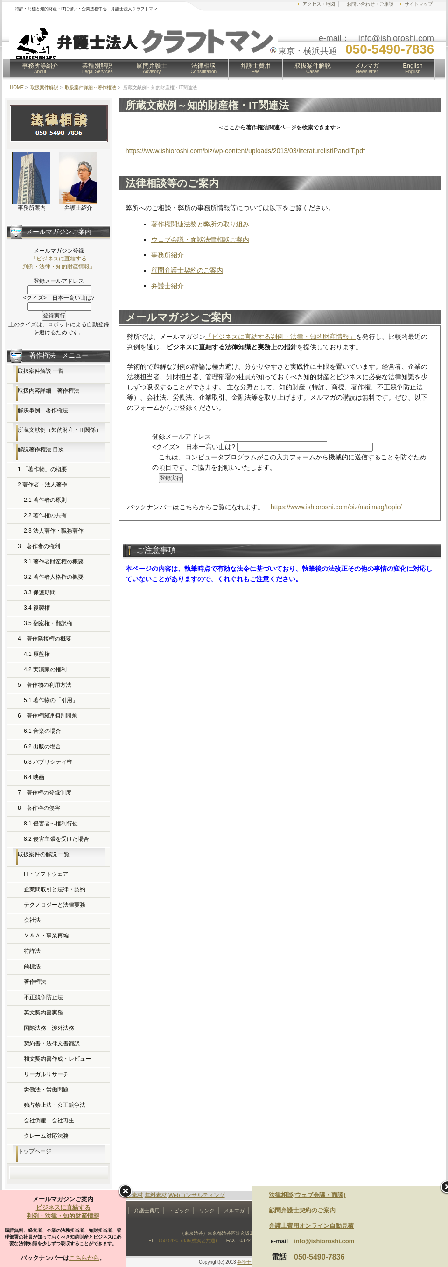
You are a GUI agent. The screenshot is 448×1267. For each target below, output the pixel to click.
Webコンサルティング (196, 1195)
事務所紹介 (167, 255)
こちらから (84, 1257)
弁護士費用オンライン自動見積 (311, 1225)
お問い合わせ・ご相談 (370, 4)
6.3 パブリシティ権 (48, 762)
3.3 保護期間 (40, 592)
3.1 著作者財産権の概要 (54, 561)
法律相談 (204, 68)
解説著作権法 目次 (41, 449)
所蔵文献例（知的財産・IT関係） (59, 430)
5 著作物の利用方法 (44, 685)
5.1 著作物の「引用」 (51, 700)
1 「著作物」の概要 (42, 469)
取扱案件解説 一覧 (41, 371)
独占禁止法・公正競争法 (54, 1105)
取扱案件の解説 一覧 (44, 854)
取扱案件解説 (312, 68)
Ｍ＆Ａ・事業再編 (46, 935)
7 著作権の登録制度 (44, 792)
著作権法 (35, 981)
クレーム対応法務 (46, 1136)
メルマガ (367, 68)
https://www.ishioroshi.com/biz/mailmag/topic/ (336, 507)
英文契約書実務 (43, 1012)
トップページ (34, 1151)
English (413, 68)
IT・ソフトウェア (46, 874)
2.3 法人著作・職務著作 (54, 531)
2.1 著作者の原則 (45, 500)
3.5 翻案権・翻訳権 (48, 623)
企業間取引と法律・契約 (54, 889)
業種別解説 (97, 68)
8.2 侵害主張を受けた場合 (56, 839)
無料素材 (156, 1195)
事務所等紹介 (40, 68)
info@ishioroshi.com (324, 1241)
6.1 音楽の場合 (42, 731)
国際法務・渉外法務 (49, 1028)
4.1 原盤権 (37, 654)
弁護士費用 (255, 68)
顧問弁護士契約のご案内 (187, 270)
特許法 (32, 951)
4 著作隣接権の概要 (44, 638)
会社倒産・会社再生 (49, 1120)
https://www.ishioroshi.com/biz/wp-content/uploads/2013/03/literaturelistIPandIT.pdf (245, 151)
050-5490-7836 (319, 1257)
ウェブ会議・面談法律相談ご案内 (200, 239)
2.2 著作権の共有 (45, 515)
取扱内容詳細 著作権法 (48, 390)
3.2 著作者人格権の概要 (54, 577)
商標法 (32, 966)
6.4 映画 (34, 777)
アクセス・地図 (318, 4)
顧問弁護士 (152, 68)
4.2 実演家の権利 (45, 669)
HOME (17, 87)
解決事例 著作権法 (43, 410)
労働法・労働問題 (46, 1089)
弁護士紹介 (167, 285)
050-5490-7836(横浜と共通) (188, 1240)
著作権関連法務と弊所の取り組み (200, 224)
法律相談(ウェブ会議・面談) (307, 1194)
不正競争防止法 (43, 997)
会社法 (32, 920)
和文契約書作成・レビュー (57, 1059)
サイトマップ (419, 4)
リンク (207, 1210)
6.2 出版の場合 (42, 746)
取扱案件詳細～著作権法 (90, 87)
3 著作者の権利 (39, 546)
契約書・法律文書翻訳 (52, 1043)
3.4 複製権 (37, 608)
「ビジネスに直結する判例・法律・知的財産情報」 (280, 336)
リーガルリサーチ (46, 1074)
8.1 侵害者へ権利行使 (51, 823)
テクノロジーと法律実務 (54, 904)
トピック (179, 1210)
